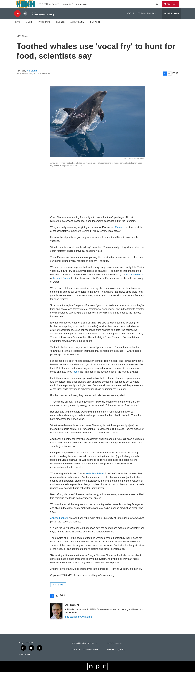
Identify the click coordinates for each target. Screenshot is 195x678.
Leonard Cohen (61, 284)
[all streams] (171, 19)
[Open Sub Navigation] (22, 28)
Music (29, 28)
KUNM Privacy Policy (116, 656)
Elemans (120, 233)
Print (175, 79)
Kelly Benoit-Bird (95, 479)
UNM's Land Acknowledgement (85, 656)
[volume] (25, 20)
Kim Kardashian (134, 280)
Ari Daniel (32, 77)
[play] (17, 19)
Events (60, 28)
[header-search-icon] (158, 7)
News (17, 28)
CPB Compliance (114, 649)
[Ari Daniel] (56, 617)
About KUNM (77, 28)
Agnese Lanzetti (59, 524)
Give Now (173, 7)
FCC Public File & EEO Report (84, 649)
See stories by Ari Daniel (79, 622)
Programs (44, 28)
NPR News (22, 42)
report (76, 378)
